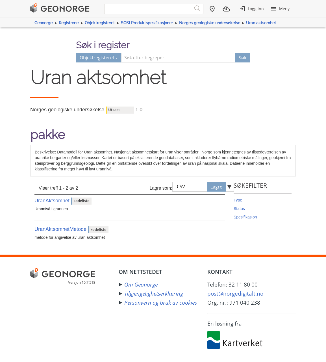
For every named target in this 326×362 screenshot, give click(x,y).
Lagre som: (160, 188)
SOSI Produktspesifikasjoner (147, 23)
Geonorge (43, 23)
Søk (242, 58)
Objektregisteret (100, 23)
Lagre (216, 187)
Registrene (69, 23)
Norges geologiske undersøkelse (209, 23)
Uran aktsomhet (261, 23)
